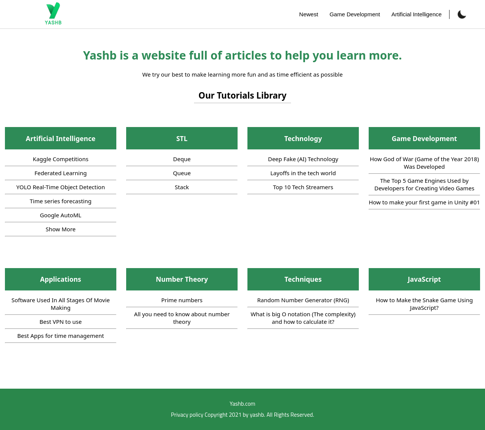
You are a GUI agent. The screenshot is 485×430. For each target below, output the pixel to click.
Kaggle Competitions (61, 159)
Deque (182, 159)
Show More (60, 229)
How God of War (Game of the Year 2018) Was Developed (424, 162)
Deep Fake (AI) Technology (303, 159)
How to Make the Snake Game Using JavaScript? (424, 303)
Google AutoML (60, 215)
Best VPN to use (60, 321)
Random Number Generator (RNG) (303, 300)
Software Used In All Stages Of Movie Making (60, 303)
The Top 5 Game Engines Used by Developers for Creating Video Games (424, 184)
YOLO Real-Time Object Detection (60, 187)
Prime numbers (181, 300)
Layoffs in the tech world (303, 173)
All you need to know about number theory (182, 317)
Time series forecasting (60, 201)
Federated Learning (60, 173)
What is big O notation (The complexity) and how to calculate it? (303, 317)
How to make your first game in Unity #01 (424, 202)
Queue (182, 173)
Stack (182, 187)
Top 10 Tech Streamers (303, 187)
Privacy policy (187, 414)
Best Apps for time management (60, 335)
